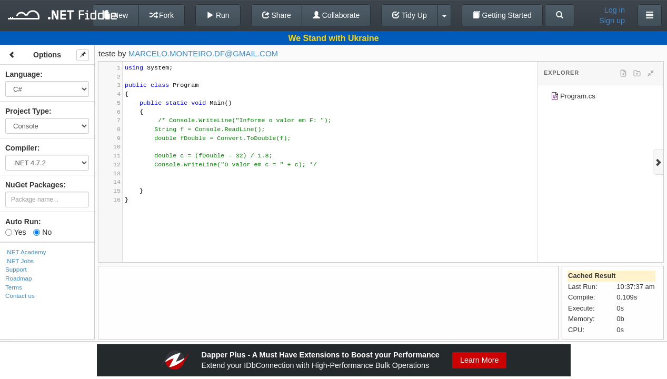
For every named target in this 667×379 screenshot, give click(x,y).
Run (218, 15)
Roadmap (18, 278)
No (42, 232)
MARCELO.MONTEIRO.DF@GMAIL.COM (203, 53)
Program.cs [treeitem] (573, 97)
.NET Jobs (19, 260)
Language (22, 74)
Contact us (20, 295)
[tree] (600, 97)
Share (276, 15)
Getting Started (502, 15)
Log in (614, 10)
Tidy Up (409, 15)
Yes (15, 232)
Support (16, 269)
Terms (13, 287)
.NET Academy (25, 251)
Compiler (21, 148)
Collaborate (336, 15)
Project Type (27, 111)
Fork (162, 15)
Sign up (612, 20)
